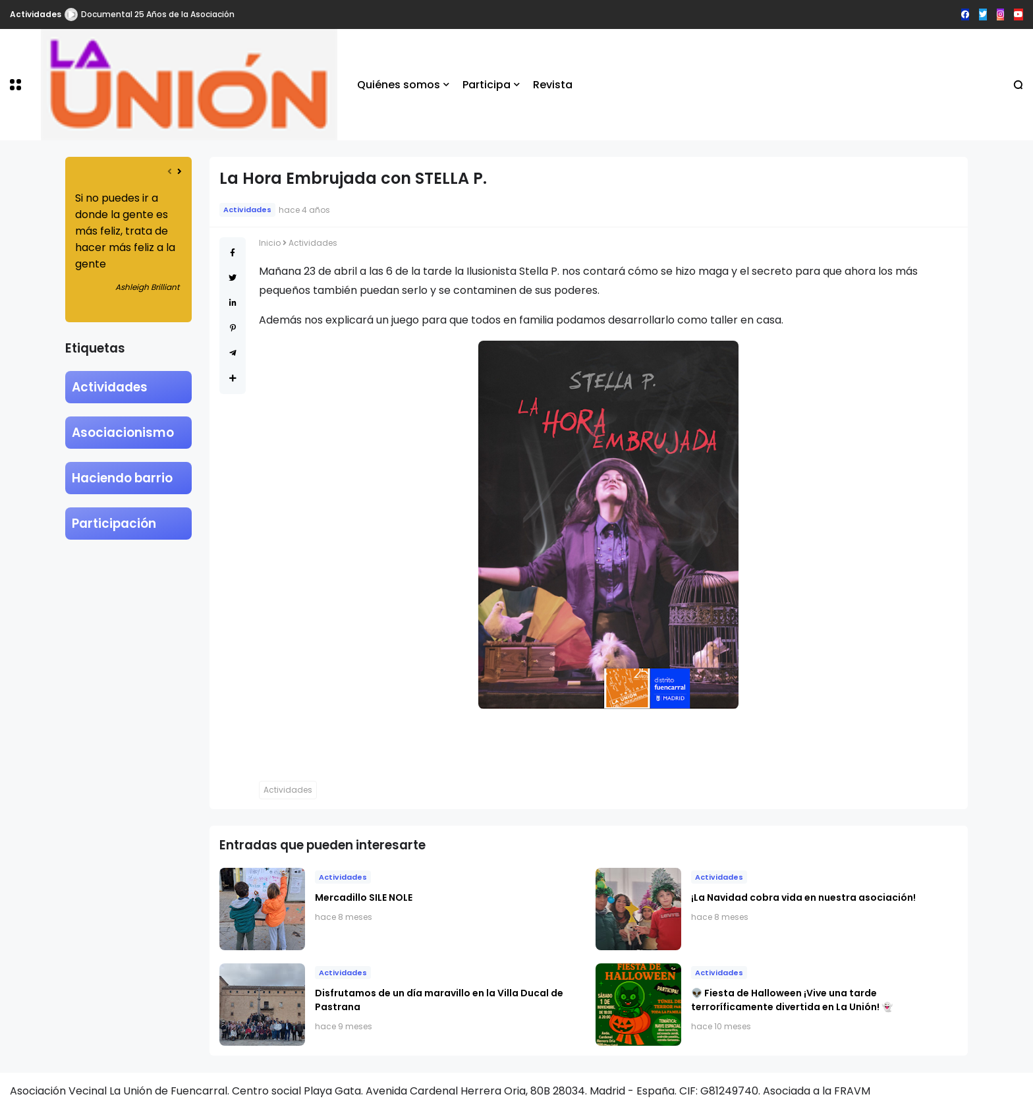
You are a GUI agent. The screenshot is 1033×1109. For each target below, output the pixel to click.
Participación (114, 523)
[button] (15, 84)
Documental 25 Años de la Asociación (158, 14)
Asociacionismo (123, 432)
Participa (486, 84)
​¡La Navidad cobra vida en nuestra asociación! (803, 897)
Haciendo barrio (122, 478)
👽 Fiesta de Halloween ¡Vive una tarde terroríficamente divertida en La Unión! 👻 (792, 999)
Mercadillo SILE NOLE (363, 897)
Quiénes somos (398, 84)
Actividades (35, 14)
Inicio (270, 242)
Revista (552, 84)
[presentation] (169, 172)
